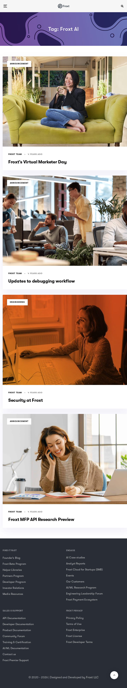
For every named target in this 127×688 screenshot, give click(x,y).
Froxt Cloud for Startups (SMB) (84, 569)
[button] (122, 6)
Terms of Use (73, 624)
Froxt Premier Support (16, 660)
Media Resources (13, 594)
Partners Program (13, 575)
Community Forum (14, 636)
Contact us (9, 654)
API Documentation (14, 618)
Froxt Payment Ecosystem (81, 599)
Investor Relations (13, 588)
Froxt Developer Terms (79, 642)
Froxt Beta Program (14, 563)
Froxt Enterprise (75, 630)
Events (70, 575)
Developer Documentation (18, 624)
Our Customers (75, 581)
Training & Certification (17, 642)
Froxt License (74, 636)
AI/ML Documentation (16, 648)
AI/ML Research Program (81, 587)
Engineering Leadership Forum (84, 593)
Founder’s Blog (11, 557)
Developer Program (14, 582)
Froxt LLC (92, 677)
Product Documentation (17, 630)
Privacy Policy (75, 618)
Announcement (19, 64)
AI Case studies (75, 557)
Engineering (17, 302)
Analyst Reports (75, 563)
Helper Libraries (12, 569)
